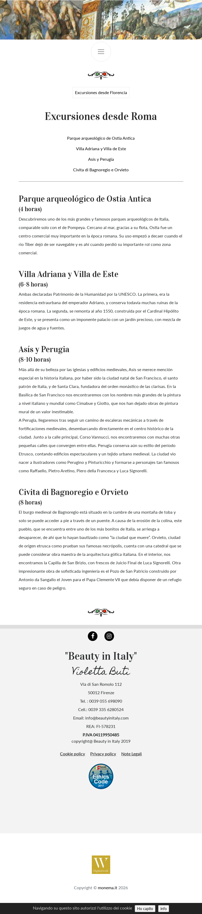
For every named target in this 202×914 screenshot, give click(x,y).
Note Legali (131, 753)
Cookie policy (72, 753)
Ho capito (145, 908)
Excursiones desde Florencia (101, 92)
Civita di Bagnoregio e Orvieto (101, 169)
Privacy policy (103, 753)
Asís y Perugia (101, 159)
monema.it (107, 887)
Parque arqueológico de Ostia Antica (101, 137)
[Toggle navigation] (101, 52)
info (163, 908)
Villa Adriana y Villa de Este (101, 148)
